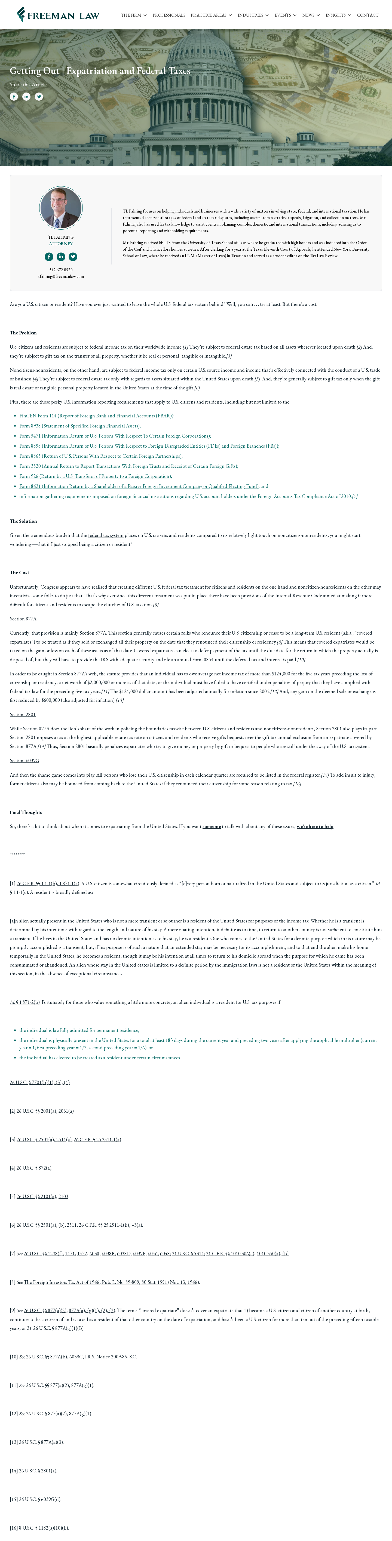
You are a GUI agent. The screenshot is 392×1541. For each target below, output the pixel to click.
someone (212, 826)
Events (286, 15)
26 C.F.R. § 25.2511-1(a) (97, 1139)
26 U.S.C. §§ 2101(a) (36, 1196)
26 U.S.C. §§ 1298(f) (43, 1253)
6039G (76, 1357)
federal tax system (106, 535)
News (311, 15)
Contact (368, 15)
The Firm (134, 15)
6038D (123, 1253)
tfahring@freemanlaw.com (61, 276)
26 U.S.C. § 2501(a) (35, 1139)
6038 (94, 1253)
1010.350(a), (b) (273, 1253)
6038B (108, 1253)
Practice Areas (211, 15)
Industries (253, 15)
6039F (139, 1253)
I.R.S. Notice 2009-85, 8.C (110, 1357)
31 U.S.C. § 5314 (188, 1253)
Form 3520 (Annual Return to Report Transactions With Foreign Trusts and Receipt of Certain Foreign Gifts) (128, 466)
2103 (63, 1196)
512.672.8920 (61, 270)
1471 (70, 1253)
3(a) (138, 1225)
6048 (165, 1253)
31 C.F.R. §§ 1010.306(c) (230, 1253)
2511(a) (64, 1139)
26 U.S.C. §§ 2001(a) (36, 1111)
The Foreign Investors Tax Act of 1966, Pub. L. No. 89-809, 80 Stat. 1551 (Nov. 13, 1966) (111, 1282)
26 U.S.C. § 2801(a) (37, 1471)
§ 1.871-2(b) (25, 1002)
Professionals (169, 15)
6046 (153, 1253)
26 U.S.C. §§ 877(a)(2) (45, 1310)
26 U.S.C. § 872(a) (34, 1168)
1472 (82, 1253)
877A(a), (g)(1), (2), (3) (92, 1310)
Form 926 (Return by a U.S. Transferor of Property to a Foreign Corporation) (95, 476)
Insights (339, 15)
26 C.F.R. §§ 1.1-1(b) (37, 883)
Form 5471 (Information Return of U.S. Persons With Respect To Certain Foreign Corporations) (114, 436)
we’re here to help (315, 826)
